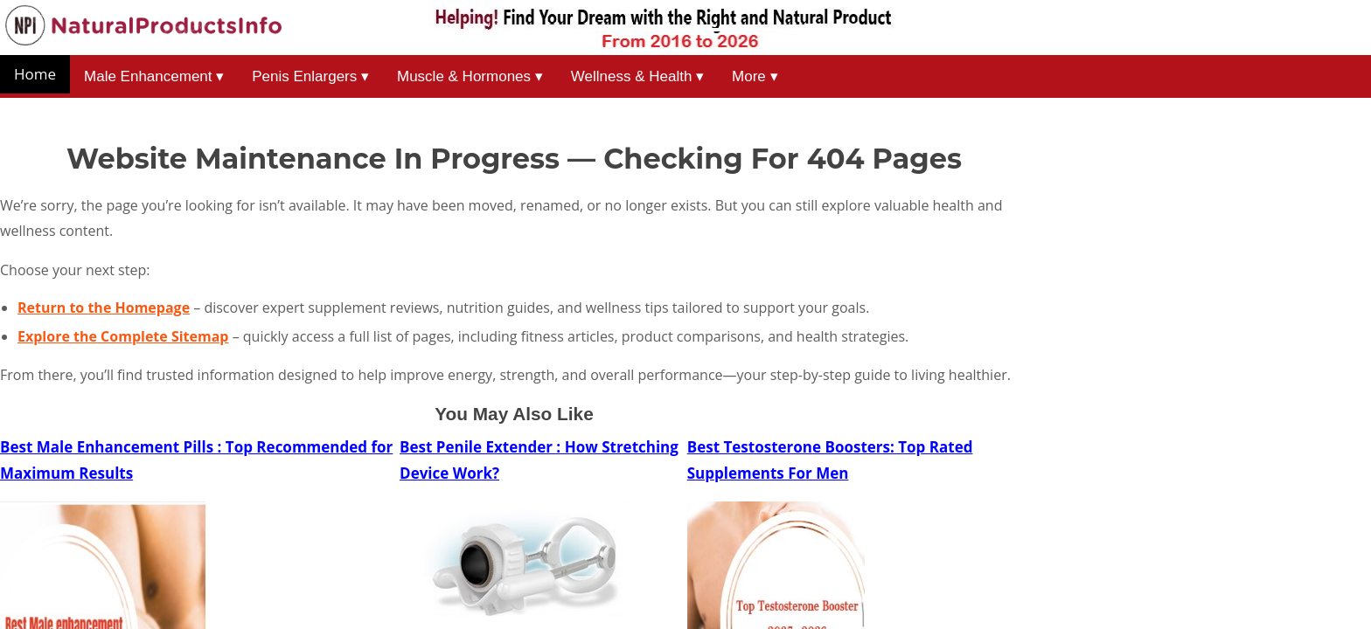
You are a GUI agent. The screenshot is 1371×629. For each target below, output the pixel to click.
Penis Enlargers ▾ (310, 76)
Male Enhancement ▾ (154, 76)
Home (35, 74)
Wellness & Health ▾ (637, 76)
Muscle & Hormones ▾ (470, 76)
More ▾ (754, 76)
